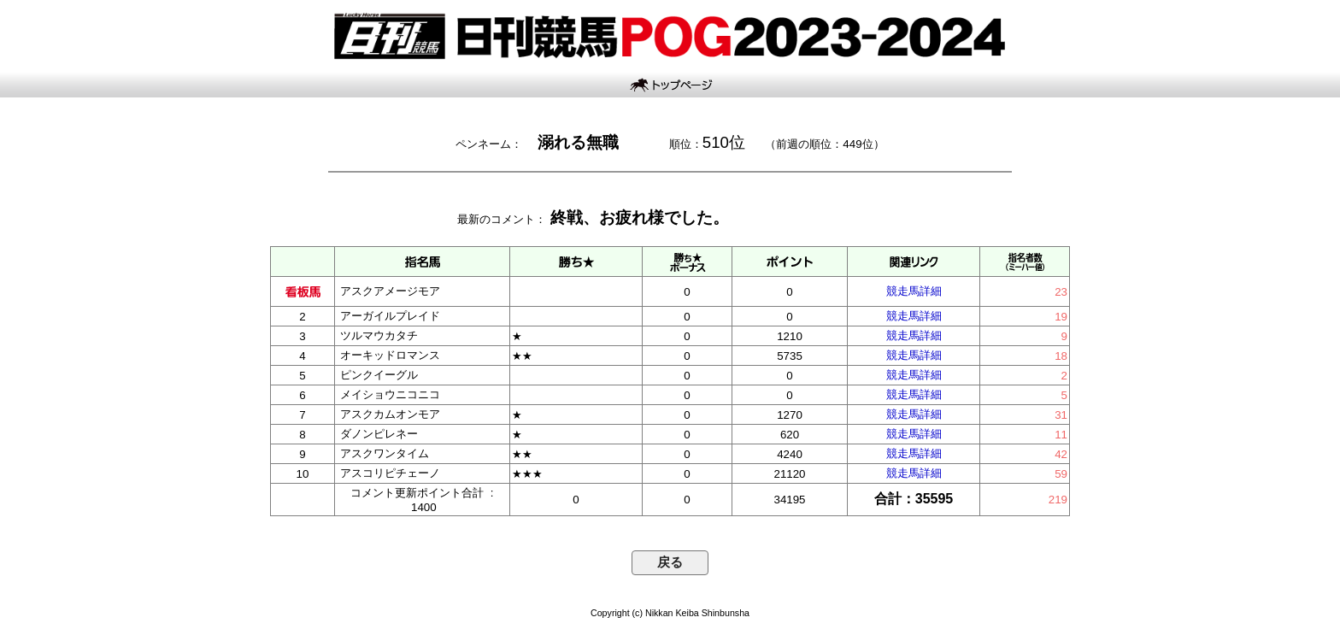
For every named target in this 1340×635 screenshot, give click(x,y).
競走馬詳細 (914, 291)
